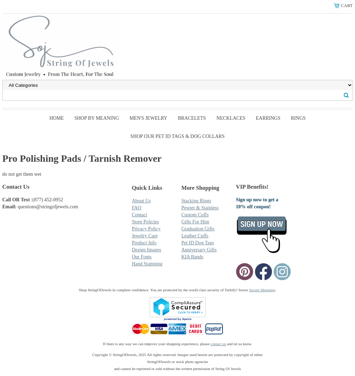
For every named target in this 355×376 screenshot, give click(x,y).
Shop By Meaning (96, 118)
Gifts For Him (195, 221)
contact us (218, 344)
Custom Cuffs (195, 214)
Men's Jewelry (149, 118)
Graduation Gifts (197, 228)
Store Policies (145, 221)
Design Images (146, 249)
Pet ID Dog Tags (197, 242)
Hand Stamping (147, 263)
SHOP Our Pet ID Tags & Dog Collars (177, 136)
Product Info (144, 242)
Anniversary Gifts (199, 249)
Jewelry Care (144, 235)
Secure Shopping (262, 290)
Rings (298, 118)
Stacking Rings (196, 200)
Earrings (268, 118)
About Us (141, 200)
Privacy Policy (146, 228)
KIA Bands (192, 256)
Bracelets (192, 118)
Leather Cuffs (194, 235)
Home (56, 118)
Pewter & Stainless (200, 207)
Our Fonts (141, 256)
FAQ (136, 207)
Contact (139, 214)
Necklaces (231, 118)
